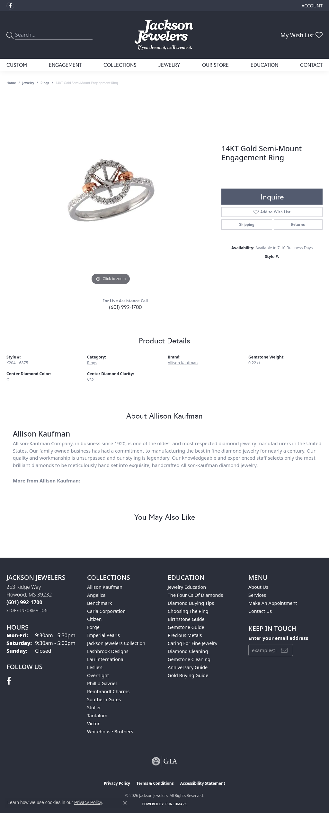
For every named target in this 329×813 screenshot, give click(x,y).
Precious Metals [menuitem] (185, 635)
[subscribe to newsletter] (284, 650)
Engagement (65, 64)
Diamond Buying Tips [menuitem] (191, 603)
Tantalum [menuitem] (97, 715)
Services (257, 595)
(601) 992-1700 (125, 307)
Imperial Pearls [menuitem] (103, 635)
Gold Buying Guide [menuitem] (188, 675)
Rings (44, 83)
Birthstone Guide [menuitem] (186, 619)
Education (264, 64)
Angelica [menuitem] (96, 595)
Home (11, 83)
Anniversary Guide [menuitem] (188, 667)
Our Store (215, 64)
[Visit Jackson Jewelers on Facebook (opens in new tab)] (10, 6)
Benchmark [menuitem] (99, 603)
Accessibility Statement (202, 783)
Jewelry (169, 64)
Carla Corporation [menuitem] (106, 611)
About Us (258, 587)
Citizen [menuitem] (94, 619)
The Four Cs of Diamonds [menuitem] (195, 595)
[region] (110, 190)
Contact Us (260, 611)
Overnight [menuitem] (98, 675)
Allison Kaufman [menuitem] (104, 587)
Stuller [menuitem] (94, 707)
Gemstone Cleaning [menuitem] (189, 659)
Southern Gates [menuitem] (104, 699)
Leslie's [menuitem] (94, 667)
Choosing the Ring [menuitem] (188, 611)
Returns (298, 224)
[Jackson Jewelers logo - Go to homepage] (164, 35)
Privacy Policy (117, 783)
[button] (311, 5)
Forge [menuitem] (93, 627)
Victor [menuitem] (93, 723)
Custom (16, 64)
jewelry (28, 83)
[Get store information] (27, 610)
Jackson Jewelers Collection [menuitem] (116, 643)
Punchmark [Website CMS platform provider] (176, 804)
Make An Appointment (272, 603)
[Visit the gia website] (164, 761)
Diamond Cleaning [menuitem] (188, 651)
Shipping (246, 224)
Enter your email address (278, 638)
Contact (311, 64)
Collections (120, 64)
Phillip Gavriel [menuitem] (102, 683)
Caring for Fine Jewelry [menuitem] (192, 643)
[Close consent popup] (125, 803)
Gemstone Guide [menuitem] (186, 627)
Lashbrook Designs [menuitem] (108, 651)
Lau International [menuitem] (106, 659)
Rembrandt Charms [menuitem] (108, 691)
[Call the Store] (24, 602)
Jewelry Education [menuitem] (187, 587)
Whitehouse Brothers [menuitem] (110, 732)
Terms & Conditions (155, 783)
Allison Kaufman (183, 363)
